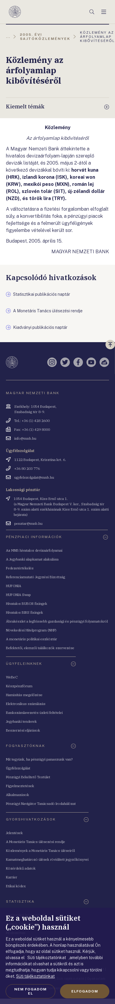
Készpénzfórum (19, 686)
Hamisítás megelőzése (24, 695)
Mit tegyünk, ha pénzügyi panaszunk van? (39, 759)
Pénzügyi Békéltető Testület (28, 777)
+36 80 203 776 (27, 468)
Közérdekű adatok (21, 868)
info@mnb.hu (25, 438)
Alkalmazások (17, 794)
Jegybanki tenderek (21, 721)
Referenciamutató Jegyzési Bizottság (35, 577)
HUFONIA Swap (18, 594)
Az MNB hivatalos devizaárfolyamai (34, 550)
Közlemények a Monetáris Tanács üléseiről (40, 850)
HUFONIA (13, 586)
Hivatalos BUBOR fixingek (26, 603)
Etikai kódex (16, 886)
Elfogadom (84, 991)
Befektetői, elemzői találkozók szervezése (40, 648)
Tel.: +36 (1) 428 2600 (32, 420)
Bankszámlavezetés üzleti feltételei (34, 712)
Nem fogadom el (30, 991)
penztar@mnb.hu (28, 523)
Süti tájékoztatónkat (35, 976)
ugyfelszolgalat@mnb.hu (34, 477)
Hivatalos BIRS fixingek (24, 612)
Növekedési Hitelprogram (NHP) (31, 630)
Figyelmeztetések (20, 786)
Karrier (11, 877)
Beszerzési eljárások (23, 730)
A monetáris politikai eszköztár (31, 639)
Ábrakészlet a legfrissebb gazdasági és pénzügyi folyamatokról (57, 621)
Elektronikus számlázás (25, 703)
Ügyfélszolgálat (18, 768)
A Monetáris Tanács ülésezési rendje (35, 841)
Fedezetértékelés (20, 568)
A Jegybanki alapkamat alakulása (32, 559)
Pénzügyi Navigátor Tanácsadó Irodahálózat (41, 803)
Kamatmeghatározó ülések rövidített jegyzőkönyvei (47, 859)
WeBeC (12, 677)
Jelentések (14, 833)
